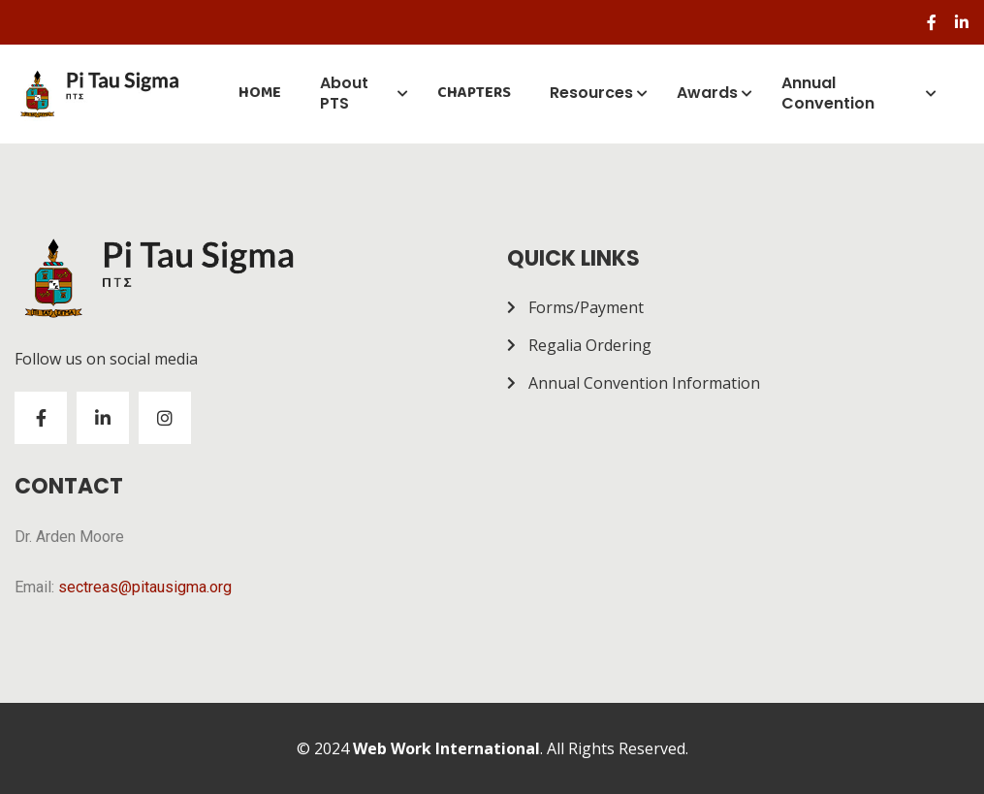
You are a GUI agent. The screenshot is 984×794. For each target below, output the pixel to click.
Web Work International (446, 748)
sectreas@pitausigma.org (145, 587)
